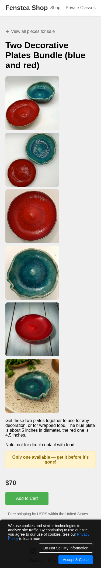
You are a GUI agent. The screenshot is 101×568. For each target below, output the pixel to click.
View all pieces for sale (30, 31)
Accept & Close (76, 559)
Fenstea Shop (26, 7)
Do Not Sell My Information (65, 548)
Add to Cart (27, 498)
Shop (55, 7)
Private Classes (81, 7)
